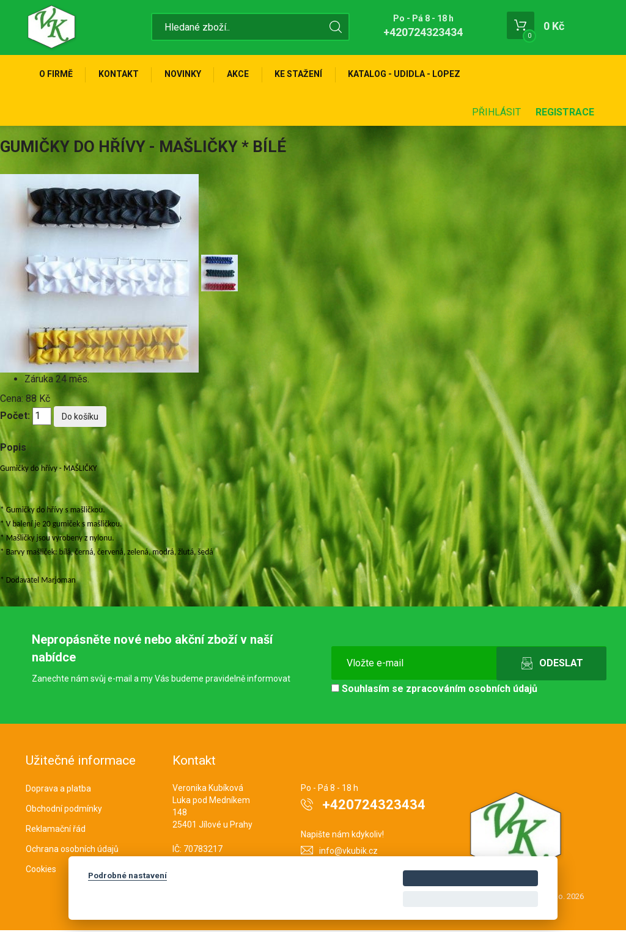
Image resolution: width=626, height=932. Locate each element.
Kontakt (121, 74)
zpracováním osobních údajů (471, 690)
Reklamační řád (56, 831)
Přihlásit (496, 114)
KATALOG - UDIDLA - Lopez (414, 74)
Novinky (187, 74)
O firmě (56, 74)
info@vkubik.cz (348, 852)
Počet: (15, 417)
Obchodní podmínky (64, 810)
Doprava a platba (58, 790)
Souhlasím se (434, 690)
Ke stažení (306, 74)
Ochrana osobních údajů (72, 851)
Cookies (41, 870)
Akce (244, 74)
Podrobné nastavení (127, 875)
